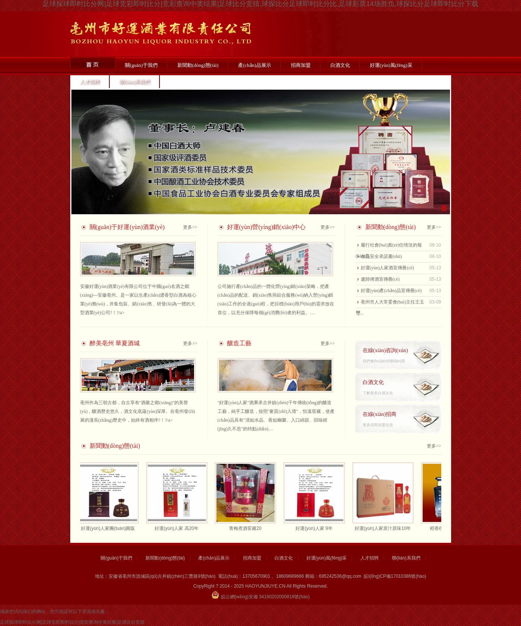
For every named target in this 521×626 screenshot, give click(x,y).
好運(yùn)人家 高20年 (178, 528)
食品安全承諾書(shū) (381, 256)
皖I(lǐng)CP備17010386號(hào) (395, 576)
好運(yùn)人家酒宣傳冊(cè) (387, 267)
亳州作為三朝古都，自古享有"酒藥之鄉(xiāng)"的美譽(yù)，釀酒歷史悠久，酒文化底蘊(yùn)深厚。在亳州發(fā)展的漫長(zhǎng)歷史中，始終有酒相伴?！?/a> (137, 411)
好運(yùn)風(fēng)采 (391, 65)
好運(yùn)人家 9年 (315, 528)
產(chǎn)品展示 (254, 65)
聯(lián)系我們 (134, 81)
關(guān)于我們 (141, 65)
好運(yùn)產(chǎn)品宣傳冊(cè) (391, 290)
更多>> (190, 227)
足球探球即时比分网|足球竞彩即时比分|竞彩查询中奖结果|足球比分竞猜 (72, 622)
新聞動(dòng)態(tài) (197, 65)
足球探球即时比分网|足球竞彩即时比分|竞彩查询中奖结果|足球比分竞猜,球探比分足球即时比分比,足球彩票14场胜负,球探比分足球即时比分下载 (260, 4)
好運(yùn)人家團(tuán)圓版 (109, 528)
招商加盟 (301, 65)
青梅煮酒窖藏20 (247, 528)
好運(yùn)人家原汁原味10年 (384, 528)
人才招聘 (89, 81)
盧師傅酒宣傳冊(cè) (380, 279)
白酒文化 (340, 65)
